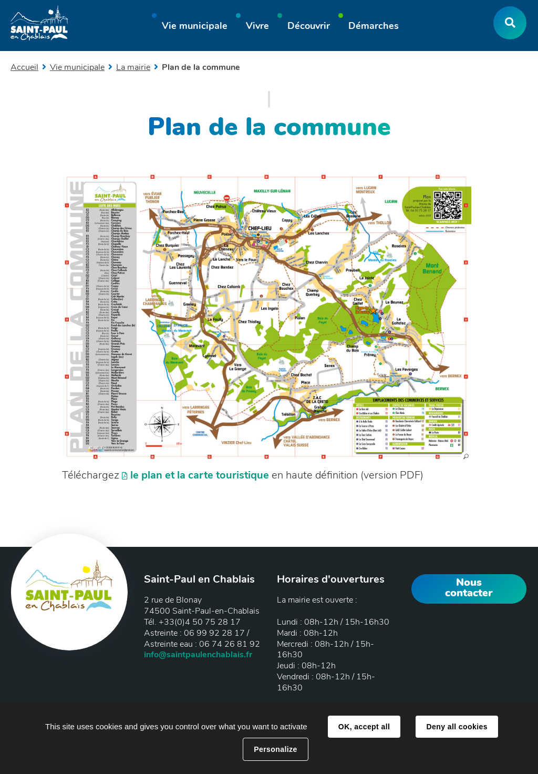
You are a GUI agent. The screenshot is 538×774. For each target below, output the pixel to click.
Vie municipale (77, 67)
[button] (195, 27)
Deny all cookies (456, 726)
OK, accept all (364, 726)
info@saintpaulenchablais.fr (198, 654)
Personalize (275, 749)
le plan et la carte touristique (199, 475)
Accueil (24, 67)
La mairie (133, 67)
